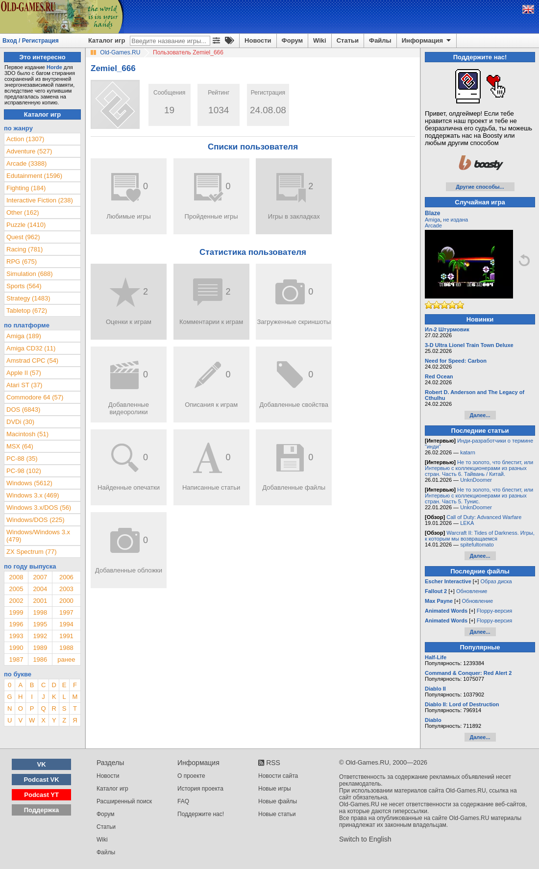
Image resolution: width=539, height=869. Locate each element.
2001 (40, 600)
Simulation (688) (29, 273)
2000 (66, 600)
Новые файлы (277, 801)
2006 (66, 577)
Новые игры (274, 788)
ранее (66, 659)
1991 (66, 636)
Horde (54, 67)
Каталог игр (106, 40)
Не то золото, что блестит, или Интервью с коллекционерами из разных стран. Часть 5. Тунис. (479, 495)
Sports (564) (24, 286)
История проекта (200, 788)
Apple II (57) (23, 372)
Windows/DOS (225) (35, 519)
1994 (66, 624)
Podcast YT (41, 794)
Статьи (348, 40)
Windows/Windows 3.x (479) (38, 535)
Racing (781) (24, 249)
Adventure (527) (29, 151)
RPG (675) (21, 261)
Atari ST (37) (24, 385)
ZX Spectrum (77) (31, 551)
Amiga (432, 220)
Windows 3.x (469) (32, 495)
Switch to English (365, 839)
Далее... (479, 415)
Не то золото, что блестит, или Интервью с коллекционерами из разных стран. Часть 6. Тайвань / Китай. (479, 468)
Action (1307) (25, 139)
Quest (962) (23, 237)
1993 (16, 636)
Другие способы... (480, 187)
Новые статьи (277, 814)
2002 (16, 600)
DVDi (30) (20, 421)
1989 (40, 647)
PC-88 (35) (22, 458)
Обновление (472, 591)
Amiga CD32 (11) (30, 348)
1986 (40, 659)
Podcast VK (41, 779)
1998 (40, 612)
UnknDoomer (476, 480)
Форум (292, 40)
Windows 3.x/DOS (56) (38, 507)
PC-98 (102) (23, 470)
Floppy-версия (494, 611)
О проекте (191, 775)
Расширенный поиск (124, 801)
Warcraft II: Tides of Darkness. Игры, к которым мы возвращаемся (480, 536)
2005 (16, 589)
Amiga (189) (23, 336)
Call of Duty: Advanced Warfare (483, 517)
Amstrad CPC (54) (32, 360)
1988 (66, 647)
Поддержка (41, 810)
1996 (16, 624)
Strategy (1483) (28, 298)
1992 (40, 636)
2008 (16, 577)
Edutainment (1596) (34, 175)
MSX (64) (19, 446)
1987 (16, 659)
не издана (455, 220)
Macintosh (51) (27, 434)
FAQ (183, 801)
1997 (66, 612)
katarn (467, 452)
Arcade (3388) (26, 163)
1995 (40, 624)
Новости (258, 40)
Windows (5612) (29, 483)
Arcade (433, 225)
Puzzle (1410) (26, 224)
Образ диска (496, 581)
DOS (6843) (23, 409)
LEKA (467, 523)
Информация (427, 41)
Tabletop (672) (26, 310)
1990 (16, 647)
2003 (66, 589)
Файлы (380, 40)
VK (41, 764)
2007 (40, 577)
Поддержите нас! (200, 814)
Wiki (319, 40)
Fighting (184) (26, 188)
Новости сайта (278, 775)
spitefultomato (476, 544)
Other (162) (22, 212)
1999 (16, 612)
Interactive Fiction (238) (39, 200)
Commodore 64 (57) (34, 397)
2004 (40, 589)
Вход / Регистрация (30, 40)
